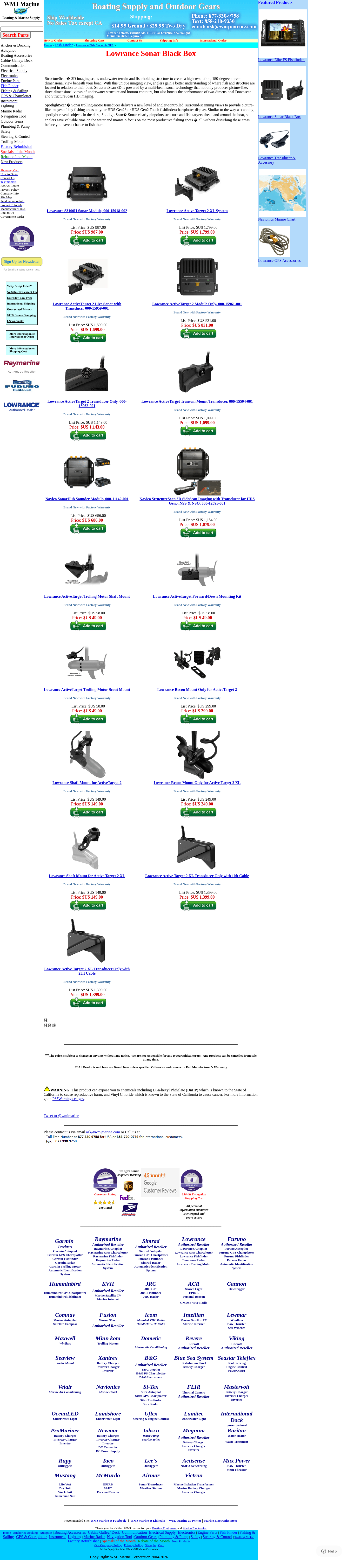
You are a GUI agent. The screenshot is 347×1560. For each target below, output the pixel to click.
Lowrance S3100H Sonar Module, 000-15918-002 (87, 211)
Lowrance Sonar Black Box (282, 115)
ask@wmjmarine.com (103, 1132)
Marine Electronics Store (220, 1520)
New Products (181, 1541)
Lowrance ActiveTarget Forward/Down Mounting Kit (197, 596)
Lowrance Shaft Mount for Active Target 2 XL (87, 876)
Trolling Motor (244, 1537)
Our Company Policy (108, 1545)
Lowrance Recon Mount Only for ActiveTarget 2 (197, 689)
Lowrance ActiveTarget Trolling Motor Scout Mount (87, 689)
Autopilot (46, 1532)
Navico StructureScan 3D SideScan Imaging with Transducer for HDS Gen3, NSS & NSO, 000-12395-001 (197, 501)
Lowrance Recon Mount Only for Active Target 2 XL (197, 783)
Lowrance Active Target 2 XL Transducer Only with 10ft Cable (197, 876)
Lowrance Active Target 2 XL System (197, 211)
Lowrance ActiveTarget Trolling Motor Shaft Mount (87, 596)
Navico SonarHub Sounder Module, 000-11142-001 (86, 499)
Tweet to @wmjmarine (61, 1116)
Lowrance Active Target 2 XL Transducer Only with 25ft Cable (87, 971)
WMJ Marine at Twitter (185, 1520)
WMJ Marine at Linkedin (147, 1520)
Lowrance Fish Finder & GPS (94, 45)
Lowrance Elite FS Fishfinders (282, 58)
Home (48, 45)
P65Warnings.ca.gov (68, 1099)
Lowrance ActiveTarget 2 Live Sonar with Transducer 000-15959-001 (87, 306)
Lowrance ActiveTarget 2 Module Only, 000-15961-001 (197, 304)
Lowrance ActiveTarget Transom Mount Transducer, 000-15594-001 (197, 401)
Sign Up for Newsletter (22, 261)
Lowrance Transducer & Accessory (277, 158)
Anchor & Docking (25, 1532)
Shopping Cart (154, 1545)
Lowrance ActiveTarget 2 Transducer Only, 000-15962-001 (87, 403)
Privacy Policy (133, 1545)
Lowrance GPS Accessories (279, 259)
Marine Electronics (195, 1528)
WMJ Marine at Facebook (108, 1520)
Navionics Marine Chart (282, 217)
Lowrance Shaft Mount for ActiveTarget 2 (87, 783)
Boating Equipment (164, 1528)
